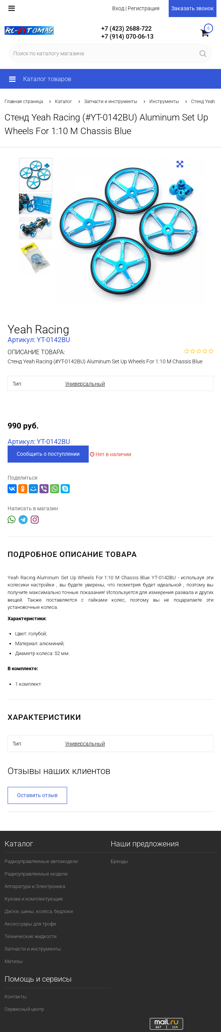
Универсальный (85, 384)
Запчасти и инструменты (110, 101)
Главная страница (24, 101)
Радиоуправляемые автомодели (41, 861)
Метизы (14, 961)
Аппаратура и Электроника (35, 886)
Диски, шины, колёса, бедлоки (39, 911)
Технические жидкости (30, 936)
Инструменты (164, 101)
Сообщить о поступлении (48, 454)
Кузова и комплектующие (34, 899)
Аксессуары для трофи (30, 924)
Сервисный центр (24, 1009)
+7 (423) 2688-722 (126, 28)
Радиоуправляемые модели (36, 874)
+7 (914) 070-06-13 (127, 36)
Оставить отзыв (37, 795)
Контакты (16, 996)
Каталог (63, 101)
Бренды (119, 861)
